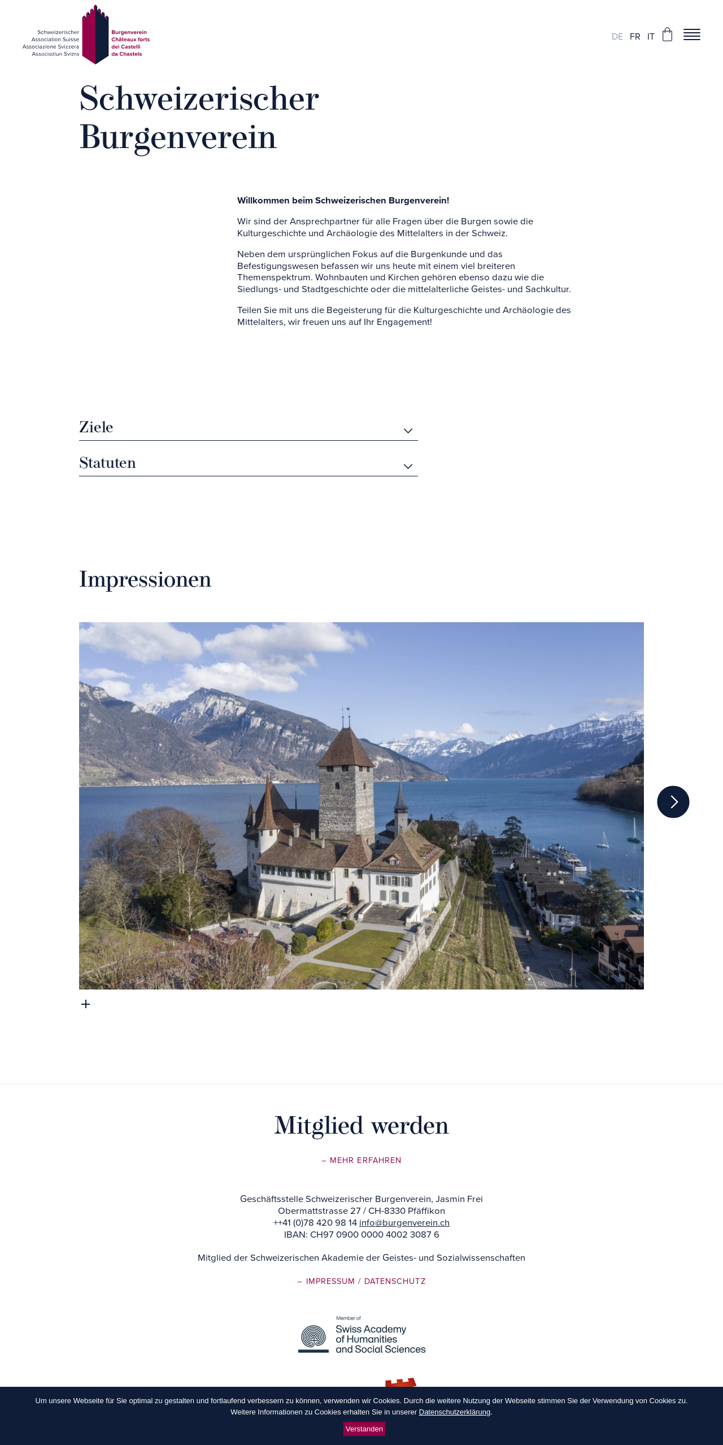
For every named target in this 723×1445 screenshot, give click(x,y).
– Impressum (327, 1281)
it (651, 36)
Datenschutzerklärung (454, 1412)
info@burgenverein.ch (404, 1223)
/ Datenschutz (391, 1281)
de (617, 36)
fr (635, 36)
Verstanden (364, 1429)
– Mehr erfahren (361, 1160)
